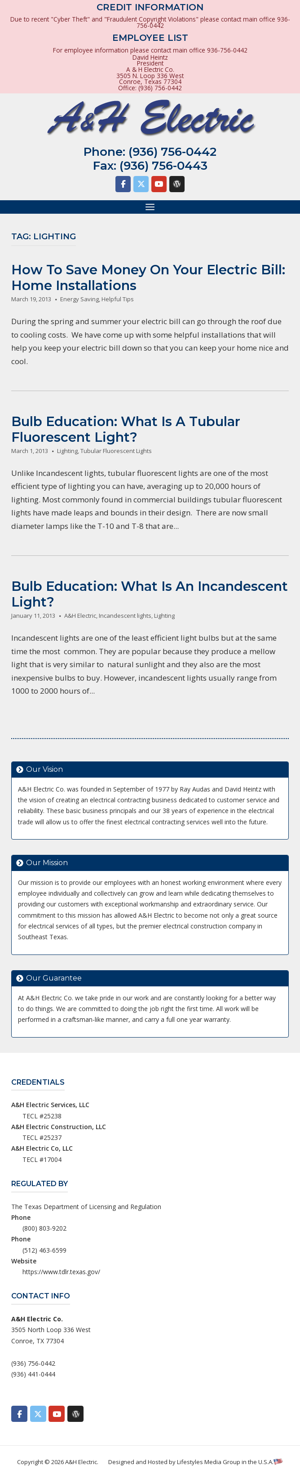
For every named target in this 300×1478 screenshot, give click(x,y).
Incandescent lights (125, 615)
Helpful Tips (117, 299)
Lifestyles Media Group (208, 1462)
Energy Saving (79, 299)
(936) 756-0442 (172, 152)
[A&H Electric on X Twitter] (141, 184)
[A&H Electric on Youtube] (159, 184)
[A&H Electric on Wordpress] (177, 184)
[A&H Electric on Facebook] (123, 184)
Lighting (67, 451)
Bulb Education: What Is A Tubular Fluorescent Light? (125, 429)
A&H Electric (80, 615)
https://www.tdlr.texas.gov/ (61, 1271)
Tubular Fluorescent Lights (116, 451)
